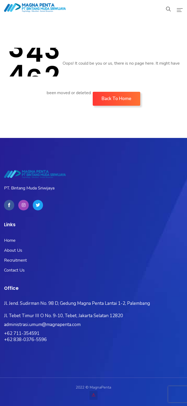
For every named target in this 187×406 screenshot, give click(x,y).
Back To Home (116, 99)
